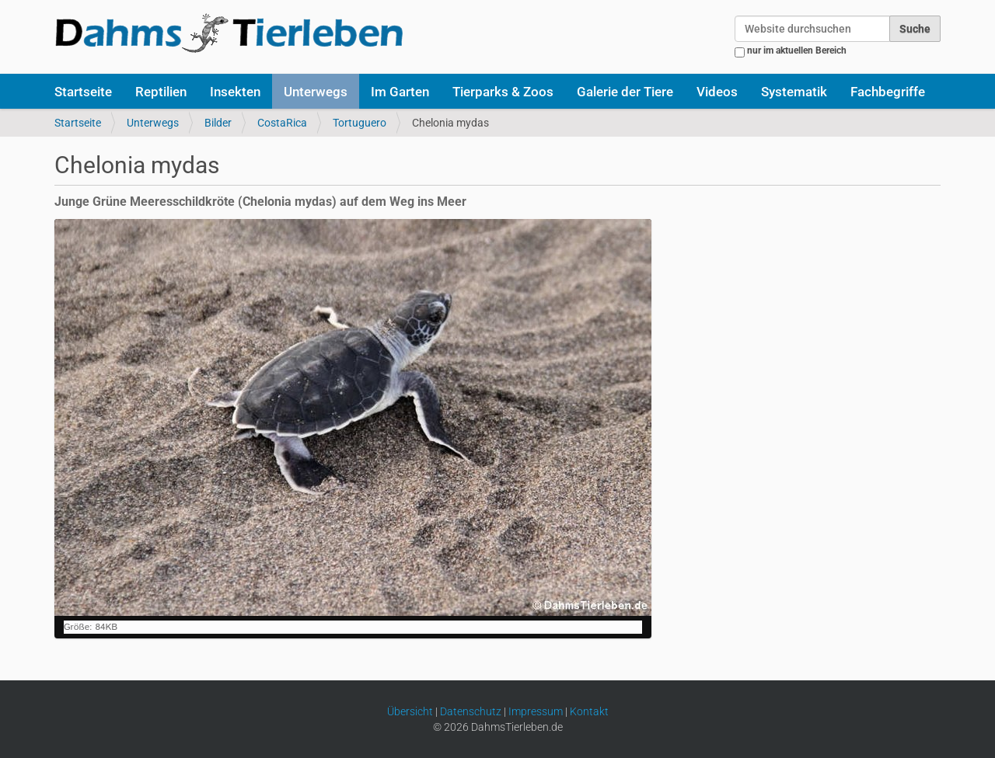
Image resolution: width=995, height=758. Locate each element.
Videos (717, 91)
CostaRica (282, 122)
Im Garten (400, 91)
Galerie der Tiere (625, 91)
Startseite (83, 91)
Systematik (794, 91)
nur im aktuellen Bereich (797, 50)
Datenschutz (470, 711)
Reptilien (161, 91)
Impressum (535, 711)
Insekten (235, 91)
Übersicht (410, 711)
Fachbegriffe (887, 91)
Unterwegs (315, 91)
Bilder (218, 122)
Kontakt (589, 711)
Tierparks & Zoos (502, 91)
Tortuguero (359, 122)
